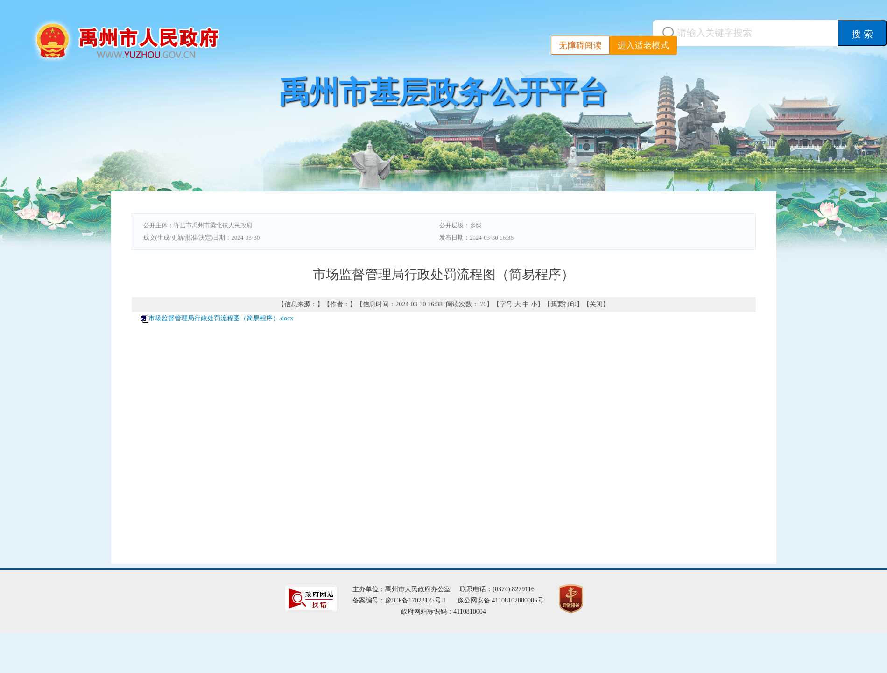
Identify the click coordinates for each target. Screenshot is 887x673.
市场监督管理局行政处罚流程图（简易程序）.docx (221, 318)
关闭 (596, 304)
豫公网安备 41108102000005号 (501, 600)
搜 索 (862, 34)
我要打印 (563, 304)
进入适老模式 (643, 45)
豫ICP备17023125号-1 (415, 600)
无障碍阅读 (580, 45)
